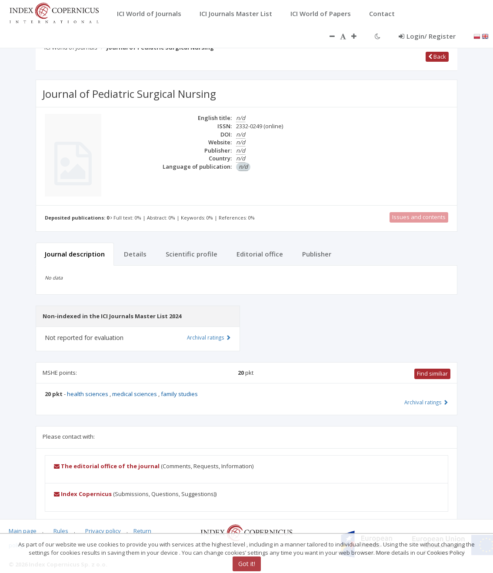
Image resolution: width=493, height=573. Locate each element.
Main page (23, 531)
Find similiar (432, 373)
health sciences (88, 394)
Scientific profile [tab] (191, 254)
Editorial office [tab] (260, 254)
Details (135, 254)
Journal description (75, 254)
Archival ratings (426, 402)
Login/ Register (427, 36)
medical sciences (135, 394)
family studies (179, 394)
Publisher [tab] (316, 254)
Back (437, 56)
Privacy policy (103, 531)
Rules (60, 531)
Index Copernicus (83, 494)
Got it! (246, 564)
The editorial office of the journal (107, 466)
